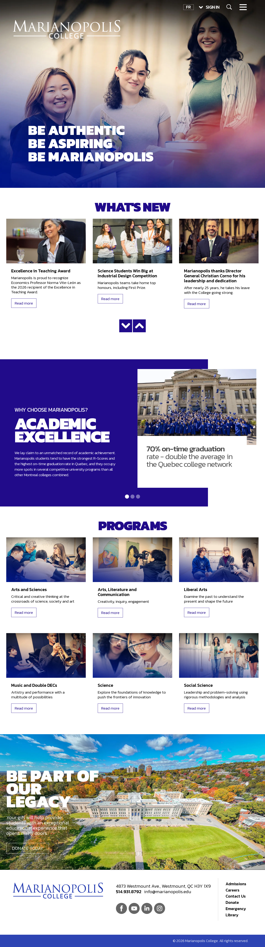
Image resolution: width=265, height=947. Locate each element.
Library (232, 915)
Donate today (27, 848)
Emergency (236, 909)
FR (188, 7)
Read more (24, 303)
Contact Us (236, 896)
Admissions (236, 884)
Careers (232, 890)
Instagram (159, 908)
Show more (125, 325)
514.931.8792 (128, 891)
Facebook (121, 908)
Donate (232, 902)
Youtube (134, 908)
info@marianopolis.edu (167, 891)
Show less (139, 325)
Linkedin (146, 908)
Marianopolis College (67, 29)
